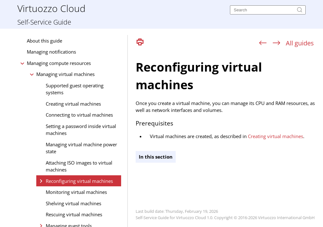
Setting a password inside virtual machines (81, 130)
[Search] (268, 10)
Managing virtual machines (65, 74)
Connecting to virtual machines (79, 115)
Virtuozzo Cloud (51, 8)
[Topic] (227, 138)
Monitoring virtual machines (76, 192)
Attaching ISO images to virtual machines (79, 166)
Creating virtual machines (73, 104)
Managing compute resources (59, 63)
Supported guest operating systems (74, 89)
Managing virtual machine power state (81, 148)
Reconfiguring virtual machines (79, 181)
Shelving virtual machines (73, 203)
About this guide (44, 41)
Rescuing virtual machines (74, 214)
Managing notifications (51, 52)
